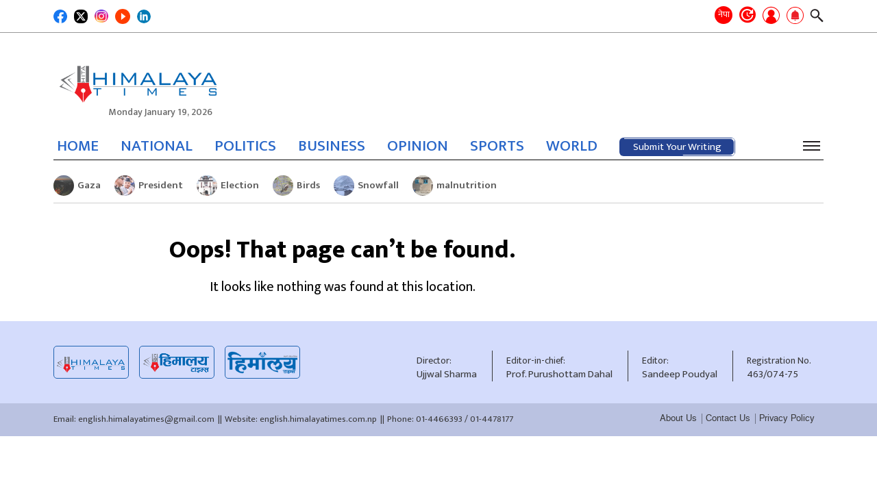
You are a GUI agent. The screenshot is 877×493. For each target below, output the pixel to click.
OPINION (417, 146)
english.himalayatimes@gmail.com (146, 419)
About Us (678, 418)
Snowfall (366, 185)
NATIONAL (157, 146)
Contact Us (728, 418)
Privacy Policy (787, 418)
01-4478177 (491, 419)
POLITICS (245, 146)
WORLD (571, 146)
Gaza (77, 185)
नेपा (724, 14)
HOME (78, 146)
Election (228, 185)
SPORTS (497, 146)
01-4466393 (439, 419)
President (148, 185)
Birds (296, 185)
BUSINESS (331, 146)
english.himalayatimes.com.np (318, 419)
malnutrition (454, 185)
